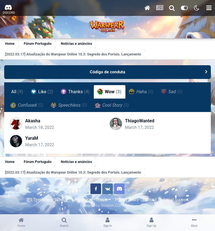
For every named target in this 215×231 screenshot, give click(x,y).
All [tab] (17, 91)
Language (81, 199)
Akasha (32, 120)
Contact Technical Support (165, 199)
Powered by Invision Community (107, 205)
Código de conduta (107, 71)
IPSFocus (59, 199)
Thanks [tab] (75, 91)
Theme (103, 199)
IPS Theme (36, 199)
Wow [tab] (109, 91)
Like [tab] (42, 91)
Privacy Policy (127, 199)
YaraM (31, 138)
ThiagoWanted (140, 120)
